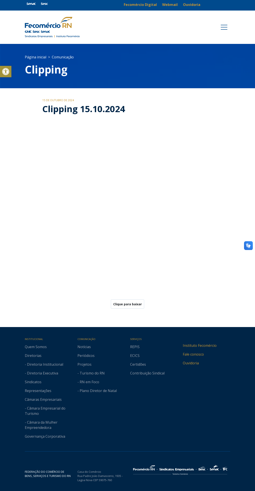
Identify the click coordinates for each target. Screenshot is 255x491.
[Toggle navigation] (224, 27)
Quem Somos (36, 346)
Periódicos (86, 355)
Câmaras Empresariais (43, 399)
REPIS (135, 346)
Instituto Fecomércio (200, 345)
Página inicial (35, 57)
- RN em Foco (88, 381)
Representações (38, 390)
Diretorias (33, 355)
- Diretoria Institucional (44, 364)
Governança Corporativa (45, 436)
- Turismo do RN (91, 373)
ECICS (135, 355)
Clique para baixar (127, 304)
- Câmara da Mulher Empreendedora (41, 425)
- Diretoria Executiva (41, 373)
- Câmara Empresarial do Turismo (45, 411)
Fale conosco (193, 354)
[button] (5, 71)
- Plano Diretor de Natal (97, 390)
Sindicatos (33, 381)
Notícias (84, 346)
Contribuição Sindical (147, 373)
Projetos (84, 364)
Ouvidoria (191, 363)
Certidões (138, 364)
